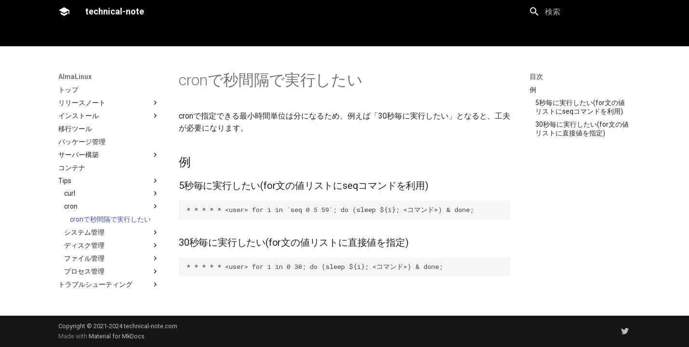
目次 (536, 76)
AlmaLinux (106, 35)
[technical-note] (64, 11)
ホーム (68, 35)
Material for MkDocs (117, 336)
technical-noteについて (194, 35)
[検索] (580, 11)
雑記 (140, 35)
